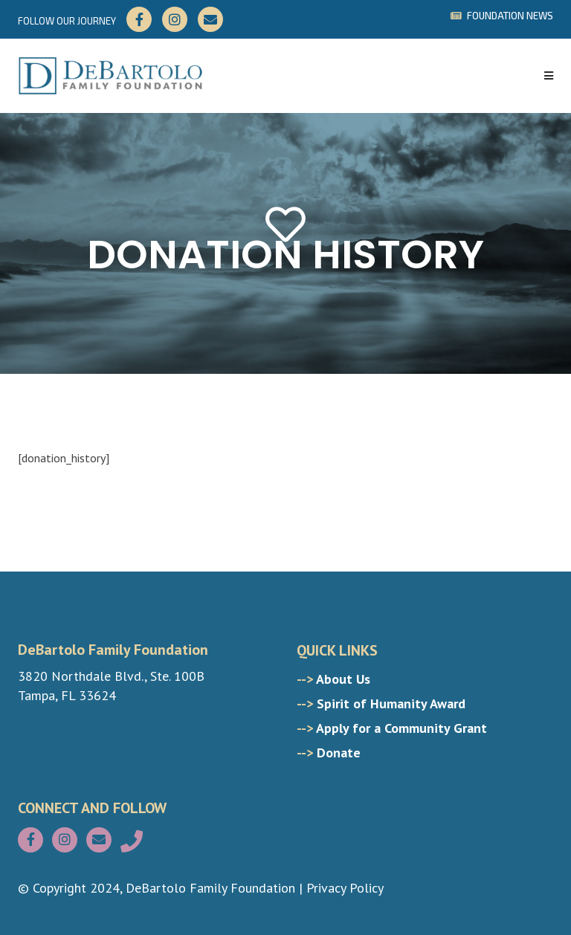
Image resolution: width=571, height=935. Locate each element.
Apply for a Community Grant (392, 728)
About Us (333, 679)
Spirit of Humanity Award (381, 703)
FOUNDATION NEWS (502, 16)
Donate (329, 752)
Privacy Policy (345, 887)
